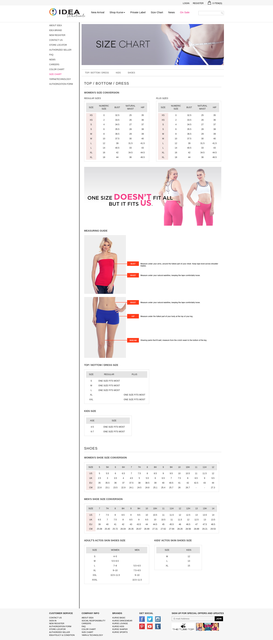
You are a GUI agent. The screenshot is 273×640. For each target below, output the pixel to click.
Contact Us (56, 40)
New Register (57, 35)
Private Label (138, 12)
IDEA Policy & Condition (62, 635)
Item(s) (215, 3)
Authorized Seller (60, 50)
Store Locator (58, 45)
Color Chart (56, 69)
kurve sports (120, 632)
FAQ (51, 55)
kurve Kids (118, 626)
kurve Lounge (120, 623)
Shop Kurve (117, 12)
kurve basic (118, 618)
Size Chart (157, 12)
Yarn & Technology (92, 635)
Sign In (53, 621)
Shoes (131, 72)
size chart (87, 632)
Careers (54, 64)
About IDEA (55, 25)
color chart (89, 629)
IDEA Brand (55, 30)
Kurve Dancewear (122, 621)
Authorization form (61, 84)
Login (186, 3)
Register (198, 3)
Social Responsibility (93, 621)
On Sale (185, 12)
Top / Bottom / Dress (97, 72)
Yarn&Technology (60, 79)
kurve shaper (120, 629)
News (171, 12)
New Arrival (97, 12)
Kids (118, 72)
